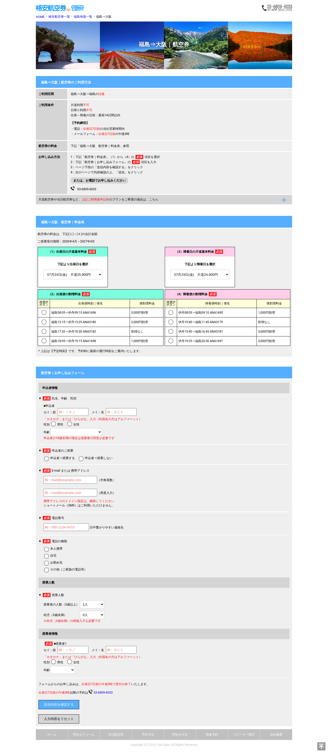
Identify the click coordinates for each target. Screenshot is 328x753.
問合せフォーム (84, 734)
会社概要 (276, 734)
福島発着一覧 (83, 16)
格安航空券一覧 (59, 16)
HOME (40, 17)
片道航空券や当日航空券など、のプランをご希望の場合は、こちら (98, 199)
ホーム (51, 734)
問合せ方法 (180, 734)
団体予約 (212, 734)
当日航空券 (116, 734)
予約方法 (148, 734)
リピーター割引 (244, 734)
